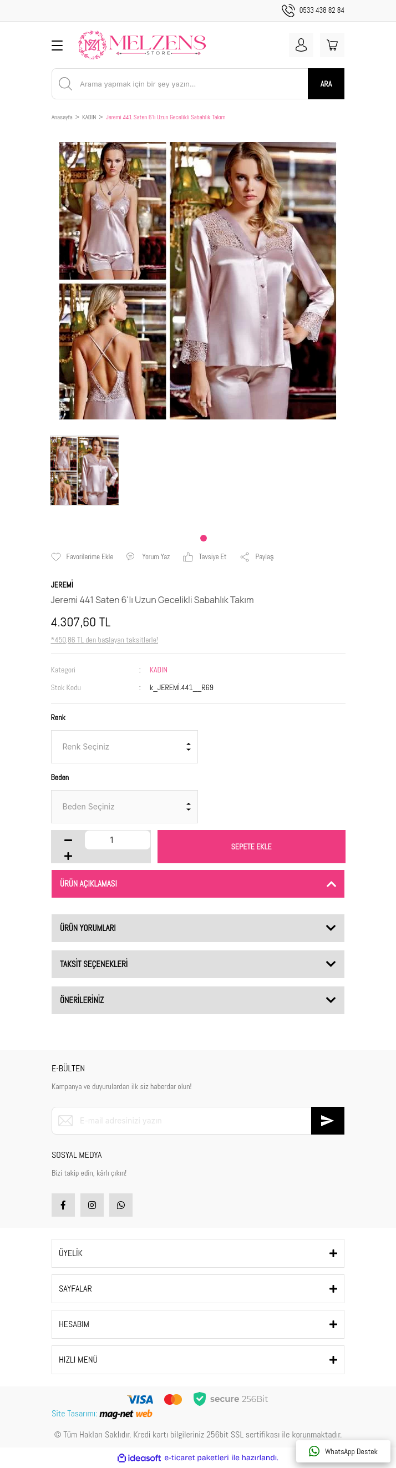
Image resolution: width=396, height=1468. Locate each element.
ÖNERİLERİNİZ (82, 1000)
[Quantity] (117, 840)
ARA (326, 84)
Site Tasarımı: (103, 1413)
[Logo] (142, 44)
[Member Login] (301, 45)
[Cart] (332, 45)
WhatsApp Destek (343, 1451)
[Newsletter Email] (198, 1121)
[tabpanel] (85, 471)
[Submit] (327, 1121)
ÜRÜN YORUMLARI (88, 928)
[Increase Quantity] (68, 856)
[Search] (198, 83)
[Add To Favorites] (82, 557)
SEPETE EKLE (251, 847)
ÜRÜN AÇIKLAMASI (88, 883)
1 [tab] (203, 538)
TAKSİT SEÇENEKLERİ (94, 964)
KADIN (158, 670)
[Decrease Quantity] (68, 840)
